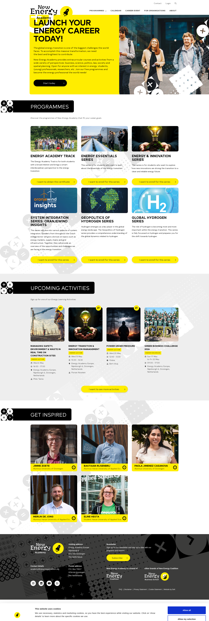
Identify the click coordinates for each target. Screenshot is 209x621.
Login (168, 3)
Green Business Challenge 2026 (161, 347)
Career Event (132, 10)
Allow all (187, 596)
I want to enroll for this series (104, 181)
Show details (140, 611)
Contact (158, 3)
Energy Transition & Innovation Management (84, 347)
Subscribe (117, 557)
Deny (186, 614)
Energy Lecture (37, 359)
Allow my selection (187, 605)
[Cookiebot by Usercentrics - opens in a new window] (17, 616)
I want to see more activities (104, 389)
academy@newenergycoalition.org (45, 569)
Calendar (115, 10)
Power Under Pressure (120, 345)
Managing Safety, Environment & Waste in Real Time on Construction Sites (46, 350)
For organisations (154, 10)
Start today (49, 83)
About (172, 10)
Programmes (97, 10)
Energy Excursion (152, 353)
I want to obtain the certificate (53, 181)
